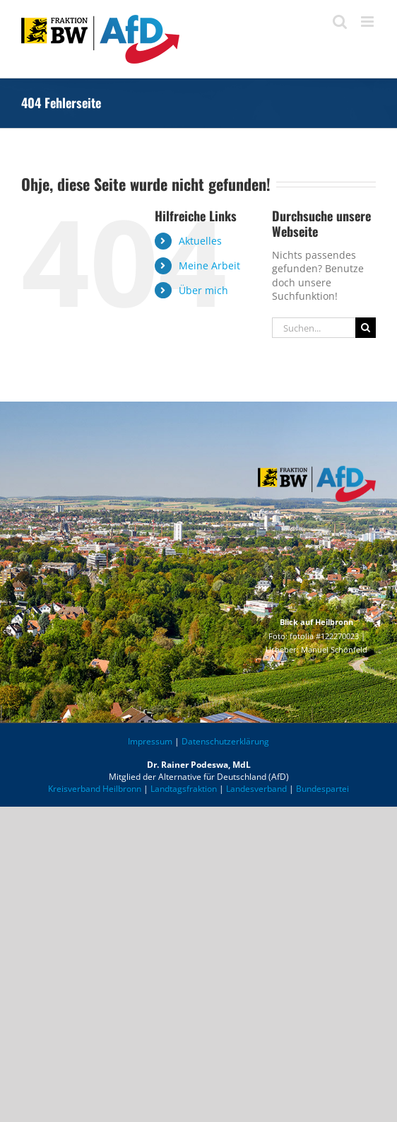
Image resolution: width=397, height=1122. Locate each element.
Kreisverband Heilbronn (94, 789)
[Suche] (365, 327)
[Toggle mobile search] (340, 21)
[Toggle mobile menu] (368, 21)
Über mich (203, 290)
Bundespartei (322, 789)
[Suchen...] (313, 327)
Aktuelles (200, 240)
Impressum (150, 741)
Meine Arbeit (209, 265)
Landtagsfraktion (183, 789)
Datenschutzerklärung (225, 741)
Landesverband (256, 789)
